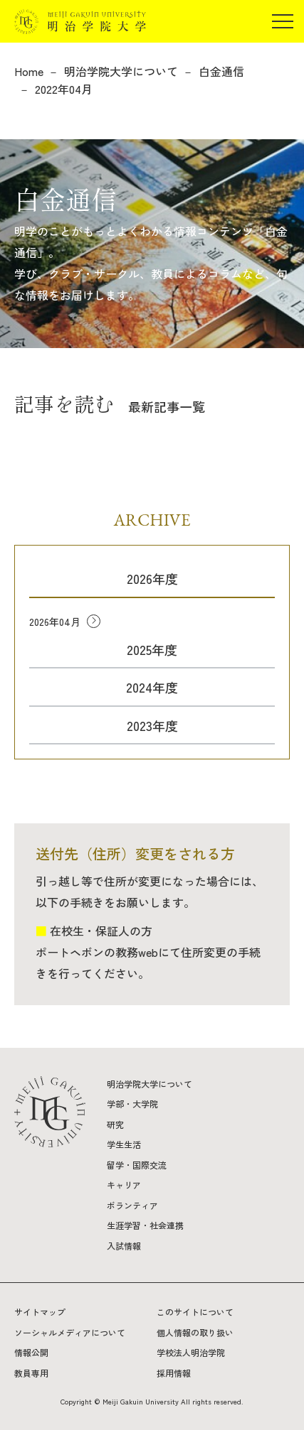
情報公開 (31, 1352)
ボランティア (132, 1205)
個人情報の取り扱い (195, 1332)
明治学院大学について (121, 71)
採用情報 (174, 1373)
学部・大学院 (132, 1104)
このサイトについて (195, 1312)
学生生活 (124, 1144)
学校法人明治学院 (191, 1352)
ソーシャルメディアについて (69, 1332)
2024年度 (152, 687)
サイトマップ (39, 1312)
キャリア (124, 1185)
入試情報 (124, 1246)
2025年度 (152, 649)
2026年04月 (54, 621)
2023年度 (152, 725)
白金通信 (221, 71)
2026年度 (152, 578)
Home (28, 71)
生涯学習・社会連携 (145, 1225)
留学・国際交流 (137, 1165)
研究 (115, 1124)
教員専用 (31, 1373)
